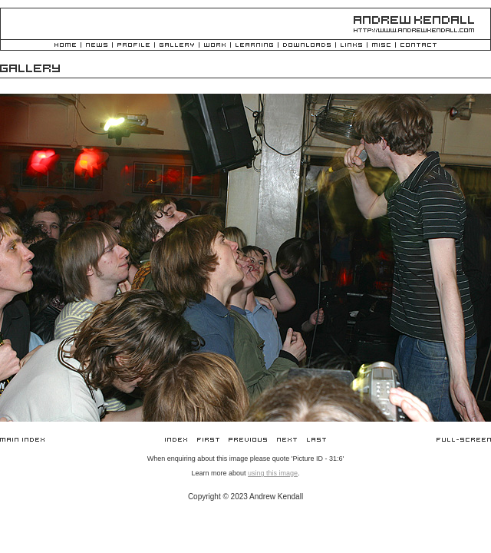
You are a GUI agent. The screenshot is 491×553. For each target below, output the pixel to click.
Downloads (307, 45)
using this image (273, 473)
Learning (254, 45)
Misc (381, 45)
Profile (133, 45)
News (96, 45)
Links (351, 45)
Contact (418, 45)
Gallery (177, 45)
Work (215, 45)
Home (65, 45)
